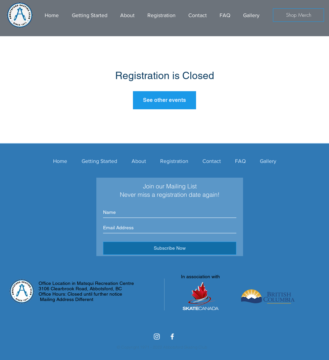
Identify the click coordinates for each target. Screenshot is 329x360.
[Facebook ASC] (172, 337)
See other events (164, 100)
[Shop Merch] (298, 15)
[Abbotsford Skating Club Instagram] (157, 337)
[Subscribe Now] (169, 248)
